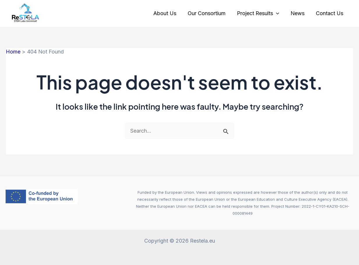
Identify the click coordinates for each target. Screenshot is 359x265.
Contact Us (330, 13)
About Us (168, 13)
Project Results (260, 13)
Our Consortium (209, 13)
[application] (278, 13)
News (299, 13)
